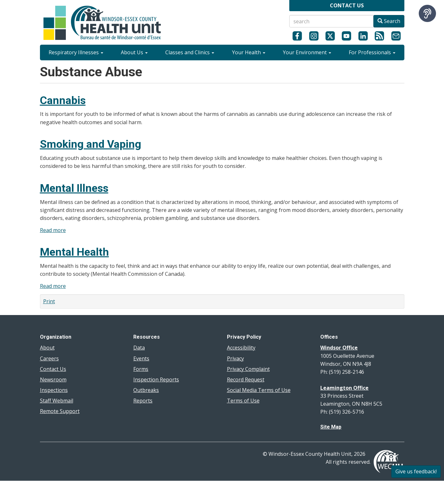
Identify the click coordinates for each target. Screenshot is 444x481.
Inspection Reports (156, 379)
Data (139, 347)
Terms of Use (243, 400)
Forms (140, 368)
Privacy (235, 358)
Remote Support (60, 411)
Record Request (245, 379)
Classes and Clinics (189, 52)
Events (141, 358)
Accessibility (241, 347)
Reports (142, 400)
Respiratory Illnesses (76, 52)
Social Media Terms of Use (259, 390)
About (47, 347)
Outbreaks (146, 390)
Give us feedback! (416, 471)
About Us (134, 52)
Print (49, 301)
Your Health (248, 52)
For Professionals (372, 52)
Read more (53, 230)
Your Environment (307, 52)
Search (389, 21)
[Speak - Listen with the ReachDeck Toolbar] (427, 13)
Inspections (54, 390)
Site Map (330, 427)
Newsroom (53, 379)
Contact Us (53, 368)
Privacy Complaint (248, 368)
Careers (49, 358)
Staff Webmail (56, 400)
